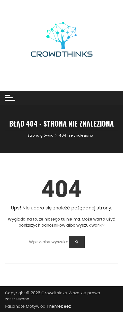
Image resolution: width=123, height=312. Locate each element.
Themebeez (59, 306)
